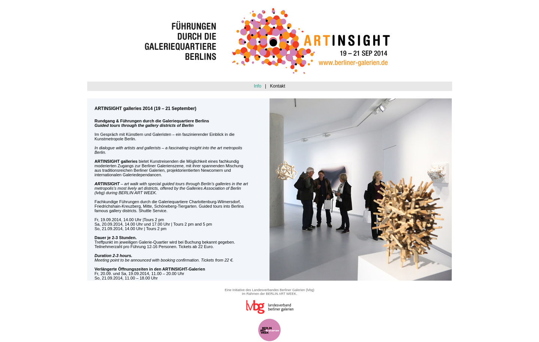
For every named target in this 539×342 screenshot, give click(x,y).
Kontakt (277, 86)
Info (257, 86)
